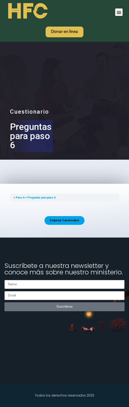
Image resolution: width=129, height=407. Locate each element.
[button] (119, 12)
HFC (26, 11)
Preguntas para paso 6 (41, 197)
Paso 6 (20, 197)
